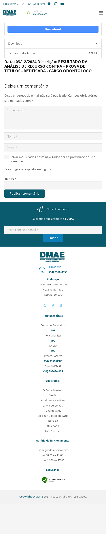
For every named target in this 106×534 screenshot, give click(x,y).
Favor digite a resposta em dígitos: (28, 169)
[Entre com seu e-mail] (53, 230)
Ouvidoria (53, 426)
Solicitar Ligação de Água (53, 415)
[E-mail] (53, 147)
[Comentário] (53, 117)
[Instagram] (55, 4)
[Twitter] (53, 305)
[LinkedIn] (61, 305)
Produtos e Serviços (53, 400)
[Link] (10, 13)
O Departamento (53, 390)
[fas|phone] (23, 3)
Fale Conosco (53, 431)
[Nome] (53, 136)
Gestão (53, 395)
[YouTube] (62, 4)
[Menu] (100, 12)
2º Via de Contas (53, 405)
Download (53, 29)
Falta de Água (53, 410)
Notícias (53, 421)
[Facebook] (49, 4)
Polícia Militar (53, 335)
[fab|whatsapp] (28, 13)
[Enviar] (53, 238)
